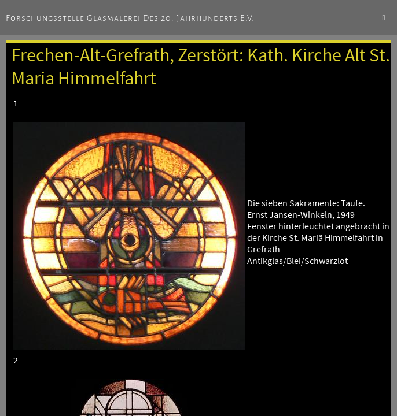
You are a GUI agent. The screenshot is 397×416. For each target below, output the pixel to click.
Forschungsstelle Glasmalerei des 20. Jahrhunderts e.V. (130, 18)
